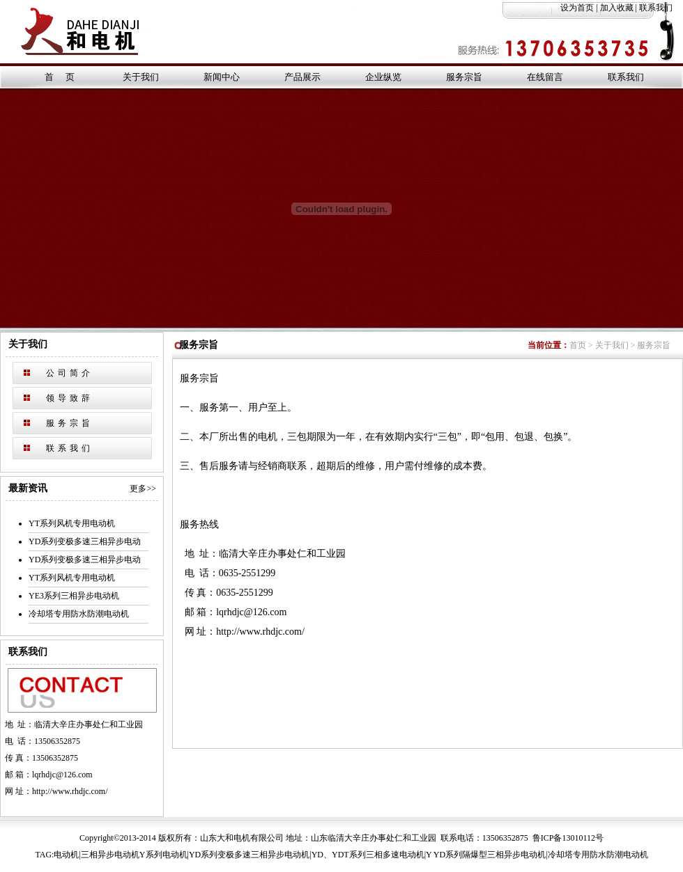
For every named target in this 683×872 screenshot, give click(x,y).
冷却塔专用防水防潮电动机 (79, 614)
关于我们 (141, 77)
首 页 (59, 77)
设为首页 (577, 8)
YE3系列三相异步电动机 (74, 596)
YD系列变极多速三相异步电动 (85, 541)
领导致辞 (69, 398)
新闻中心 (222, 77)
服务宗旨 (464, 77)
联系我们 (661, 8)
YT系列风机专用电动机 (72, 523)
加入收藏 (617, 8)
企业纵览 (383, 77)
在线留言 (545, 77)
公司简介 (69, 373)
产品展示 (302, 77)
